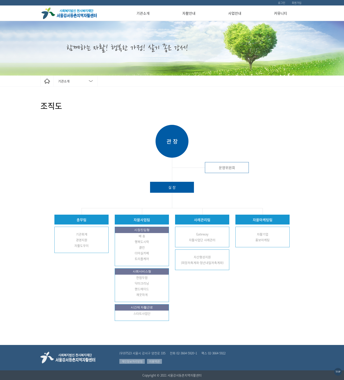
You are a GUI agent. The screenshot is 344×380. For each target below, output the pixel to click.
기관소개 (143, 13)
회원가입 (296, 3)
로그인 (281, 3)
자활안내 (188, 13)
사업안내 (234, 13)
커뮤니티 (280, 13)
